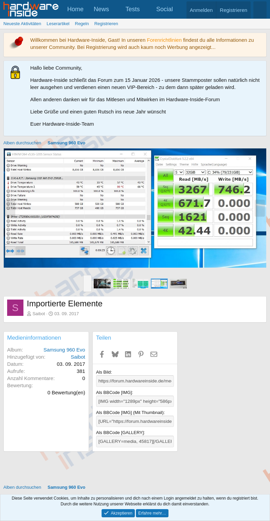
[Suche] (260, 10)
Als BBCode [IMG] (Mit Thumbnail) (130, 411)
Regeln (82, 23)
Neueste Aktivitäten (22, 23)
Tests (133, 9)
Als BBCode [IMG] (114, 392)
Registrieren (106, 23)
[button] (115, 9)
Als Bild (103, 372)
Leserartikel (58, 23)
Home (75, 9)
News (101, 9)
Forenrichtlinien (164, 40)
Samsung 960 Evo (64, 350)
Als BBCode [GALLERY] (120, 431)
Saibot (39, 313)
